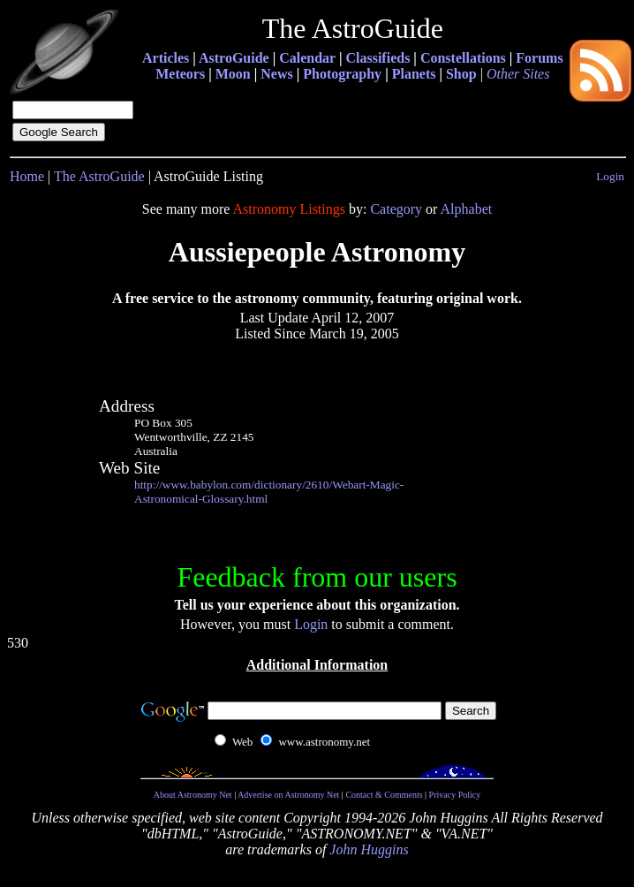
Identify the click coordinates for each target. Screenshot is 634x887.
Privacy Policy (455, 795)
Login (610, 176)
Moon (233, 73)
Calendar (307, 57)
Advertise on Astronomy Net (288, 795)
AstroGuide (234, 57)
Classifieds (377, 57)
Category (396, 208)
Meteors (180, 73)
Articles (165, 57)
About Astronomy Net (193, 795)
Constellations (463, 57)
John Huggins (368, 849)
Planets (414, 73)
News (276, 73)
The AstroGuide (99, 176)
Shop (461, 73)
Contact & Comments (383, 795)
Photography (342, 73)
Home (27, 176)
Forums (539, 57)
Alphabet (467, 208)
